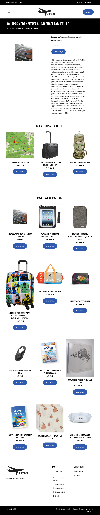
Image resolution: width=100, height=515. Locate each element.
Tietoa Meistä (60, 492)
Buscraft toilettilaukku (80, 162)
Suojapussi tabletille (75, 37)
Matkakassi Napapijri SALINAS (50, 291)
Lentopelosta (59, 488)
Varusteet (63, 37)
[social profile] (20, 2)
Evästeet (75, 509)
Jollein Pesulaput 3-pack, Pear (50, 436)
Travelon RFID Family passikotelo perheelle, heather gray (80, 236)
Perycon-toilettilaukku (80, 301)
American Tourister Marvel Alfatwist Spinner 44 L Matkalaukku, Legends (19, 315)
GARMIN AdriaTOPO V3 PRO (20, 162)
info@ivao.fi (88, 2)
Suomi (81, 2)
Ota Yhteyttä (65, 509)
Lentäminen (59, 472)
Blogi (57, 496)
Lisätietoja (58, 52)
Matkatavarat (60, 484)
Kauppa (88, 12)
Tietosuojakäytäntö (86, 509)
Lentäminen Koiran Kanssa (60, 479)
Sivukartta (89, 511)
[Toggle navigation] (8, 12)
